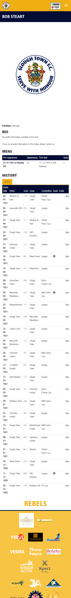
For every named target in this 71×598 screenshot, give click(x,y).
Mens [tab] (7, 182)
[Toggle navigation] (66, 5)
